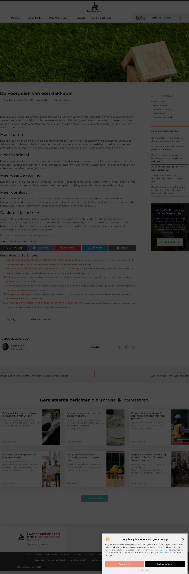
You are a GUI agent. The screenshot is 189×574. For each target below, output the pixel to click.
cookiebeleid (166, 552)
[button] (183, 539)
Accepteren (124, 564)
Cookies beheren (165, 564)
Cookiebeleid (143, 570)
